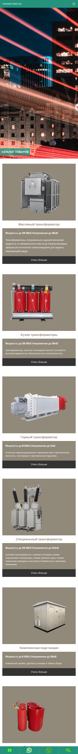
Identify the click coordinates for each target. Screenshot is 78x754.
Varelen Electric (12, 4)
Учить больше (39, 260)
